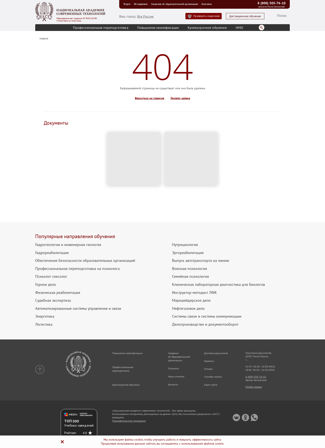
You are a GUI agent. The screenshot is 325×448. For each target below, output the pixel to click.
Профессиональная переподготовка (100, 27)
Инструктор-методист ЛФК (194, 292)
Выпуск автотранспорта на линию (200, 260)
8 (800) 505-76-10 (272, 3)
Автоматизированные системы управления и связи (78, 308)
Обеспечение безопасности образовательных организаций (85, 260)
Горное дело (45, 284)
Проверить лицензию (206, 16)
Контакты (207, 4)
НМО (239, 27)
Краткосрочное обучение (207, 27)
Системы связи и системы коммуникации (206, 316)
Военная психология (189, 268)
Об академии (141, 4)
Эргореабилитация (188, 252)
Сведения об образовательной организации (175, 4)
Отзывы (208, 368)
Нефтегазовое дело (188, 308)
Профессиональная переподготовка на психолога (77, 268)
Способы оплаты (213, 376)
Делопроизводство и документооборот (205, 324)
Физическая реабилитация (57, 292)
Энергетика (44, 316)
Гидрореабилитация (52, 252)
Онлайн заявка (180, 98)
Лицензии (173, 368)
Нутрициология (185, 244)
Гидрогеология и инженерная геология (68, 244)
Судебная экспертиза (53, 300)
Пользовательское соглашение (129, 420)
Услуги (127, 4)
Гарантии (209, 361)
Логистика (43, 324)
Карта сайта (210, 384)
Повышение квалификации (158, 27)
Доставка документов (216, 353)
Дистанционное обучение (245, 16)
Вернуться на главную (149, 98)
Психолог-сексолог (51, 276)
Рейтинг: (70, 433)
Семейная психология (190, 276)
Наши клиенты (176, 376)
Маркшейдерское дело (191, 300)
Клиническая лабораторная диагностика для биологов (218, 284)
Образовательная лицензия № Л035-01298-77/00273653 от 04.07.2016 (76, 19)
